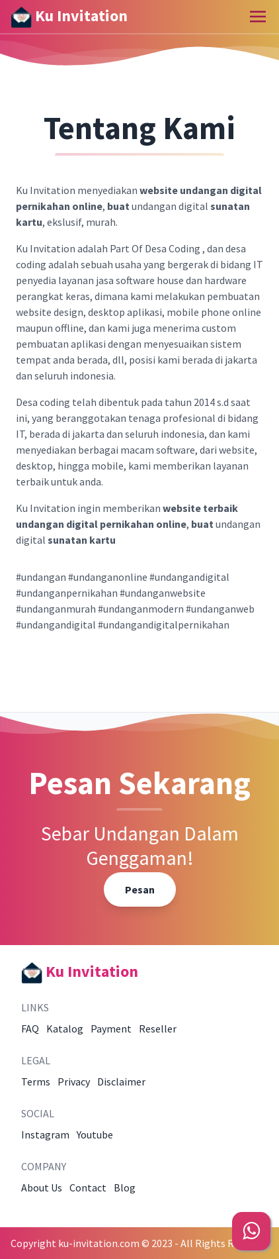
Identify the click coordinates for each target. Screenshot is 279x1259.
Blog (125, 1187)
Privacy (74, 1081)
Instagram (45, 1134)
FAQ (30, 1028)
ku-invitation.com (99, 1243)
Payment (111, 1028)
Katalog (64, 1028)
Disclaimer (121, 1081)
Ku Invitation (69, 16)
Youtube (95, 1134)
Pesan (140, 889)
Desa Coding (172, 248)
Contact (87, 1187)
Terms (35, 1081)
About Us (41, 1187)
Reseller (158, 1028)
